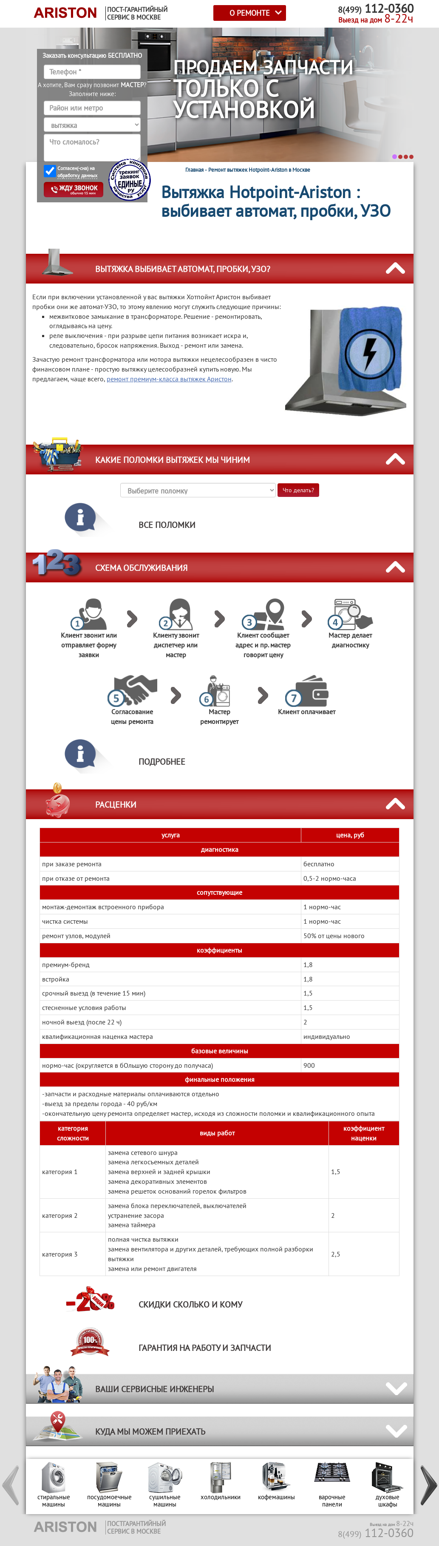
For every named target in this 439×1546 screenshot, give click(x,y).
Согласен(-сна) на (77, 172)
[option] (54, 1486)
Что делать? (298, 490)
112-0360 (376, 1532)
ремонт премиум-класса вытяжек (169, 378)
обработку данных (77, 175)
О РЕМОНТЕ (249, 13)
